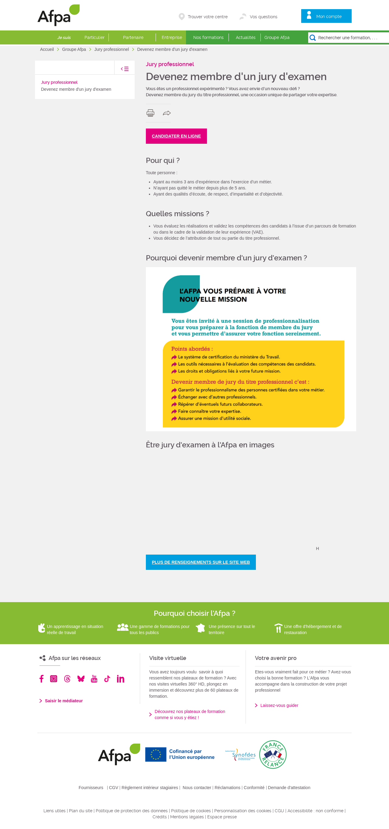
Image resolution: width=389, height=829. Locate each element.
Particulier (94, 37)
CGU (279, 810)
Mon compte (329, 16)
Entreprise (172, 37)
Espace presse (222, 816)
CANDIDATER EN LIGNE (176, 136)
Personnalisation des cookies (242, 810)
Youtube (94, 679)
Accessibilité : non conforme (315, 810)
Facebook (42, 679)
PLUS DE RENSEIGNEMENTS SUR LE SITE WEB (201, 562)
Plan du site (80, 810)
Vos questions (263, 16)
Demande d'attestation (289, 787)
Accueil (47, 49)
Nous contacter (197, 787)
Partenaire (133, 37)
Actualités (246, 37)
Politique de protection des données (132, 810)
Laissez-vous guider (279, 705)
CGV (113, 787)
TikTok (107, 679)
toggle (118, 70)
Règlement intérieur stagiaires (150, 787)
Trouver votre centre (208, 16)
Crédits (160, 816)
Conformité (254, 787)
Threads (67, 679)
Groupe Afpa (277, 37)
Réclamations (227, 787)
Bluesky (81, 679)
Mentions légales (187, 816)
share (168, 113)
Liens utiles (54, 810)
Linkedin (120, 679)
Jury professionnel (112, 49)
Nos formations (208, 37)
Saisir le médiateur (64, 700)
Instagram (53, 679)
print (152, 113)
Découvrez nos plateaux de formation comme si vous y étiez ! (190, 714)
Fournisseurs (91, 787)
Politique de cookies (191, 810)
